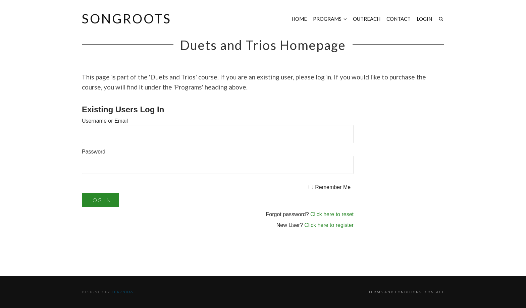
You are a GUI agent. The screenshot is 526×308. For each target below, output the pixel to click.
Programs (327, 19)
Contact (398, 19)
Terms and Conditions (395, 292)
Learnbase (124, 292)
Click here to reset (332, 214)
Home (299, 19)
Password (93, 152)
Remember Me (333, 187)
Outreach (366, 19)
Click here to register (329, 225)
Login (424, 19)
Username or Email (105, 121)
